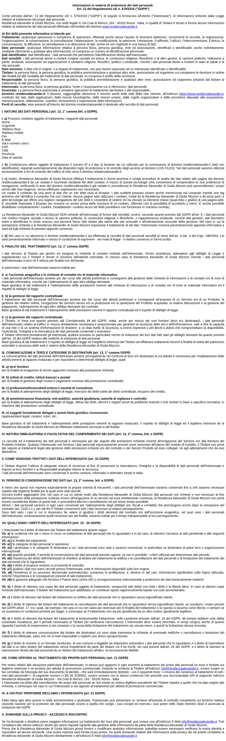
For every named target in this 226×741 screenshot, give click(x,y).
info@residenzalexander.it (199, 721)
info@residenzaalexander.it (179, 668)
